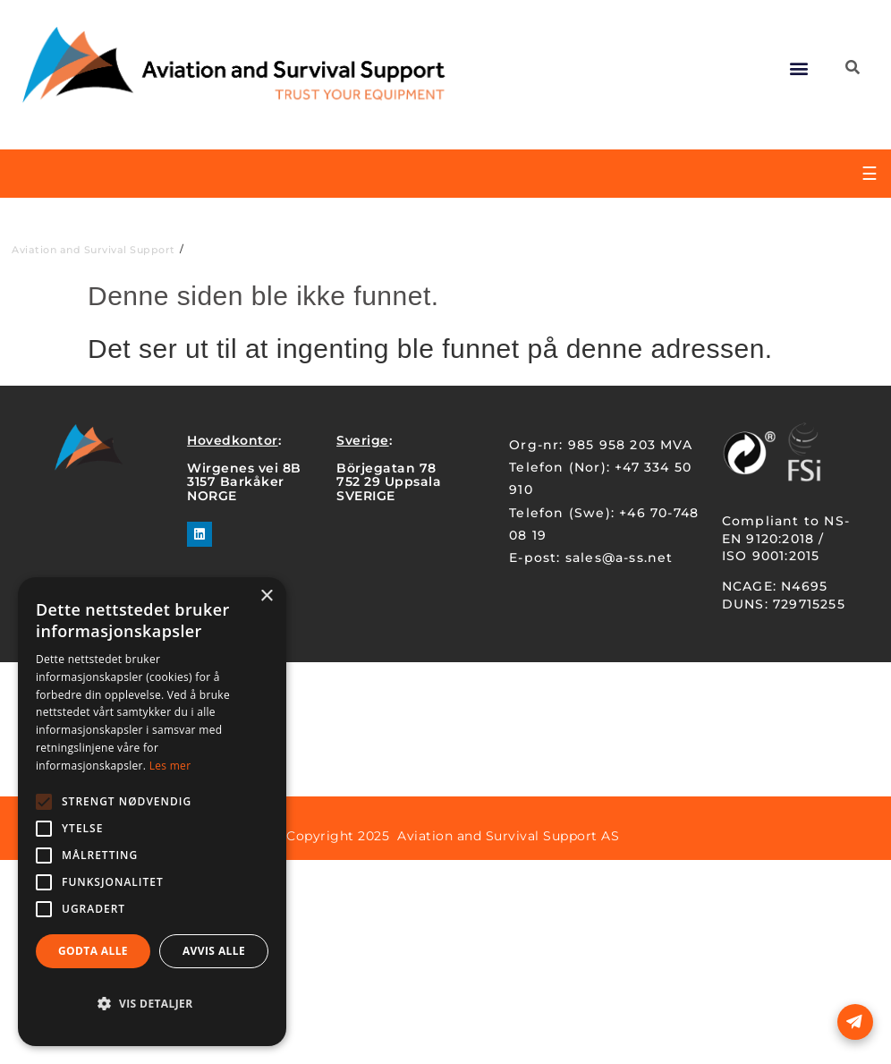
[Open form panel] (855, 1022)
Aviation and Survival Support (93, 249)
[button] (800, 67)
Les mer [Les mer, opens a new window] (170, 765)
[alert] (152, 811)
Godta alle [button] (93, 950)
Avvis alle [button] (213, 950)
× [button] (266, 596)
